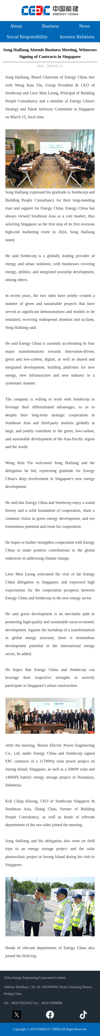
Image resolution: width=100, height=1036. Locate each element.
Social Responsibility (27, 37)
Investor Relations (77, 37)
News (84, 26)
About (16, 26)
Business (50, 26)
